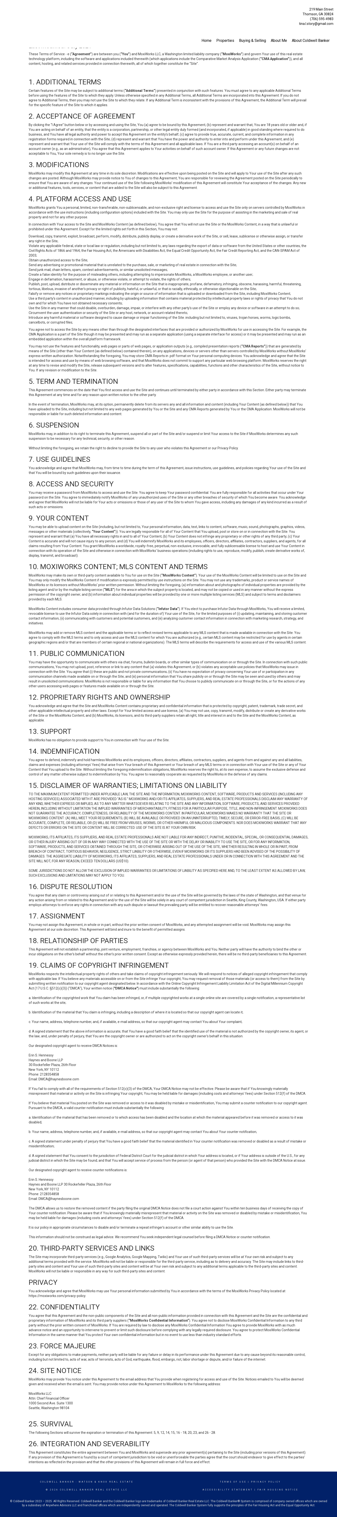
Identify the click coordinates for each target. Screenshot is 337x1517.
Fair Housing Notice (277, 1490)
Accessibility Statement (227, 1490)
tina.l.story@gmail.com (316, 24)
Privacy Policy (266, 1482)
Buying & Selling (252, 40)
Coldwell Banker (57, 1482)
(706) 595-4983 (321, 19)
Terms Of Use (233, 1482)
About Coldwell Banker (311, 40)
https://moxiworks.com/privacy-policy (57, 1296)
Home (206, 40)
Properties (225, 40)
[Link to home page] (5, 8)
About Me (279, 40)
